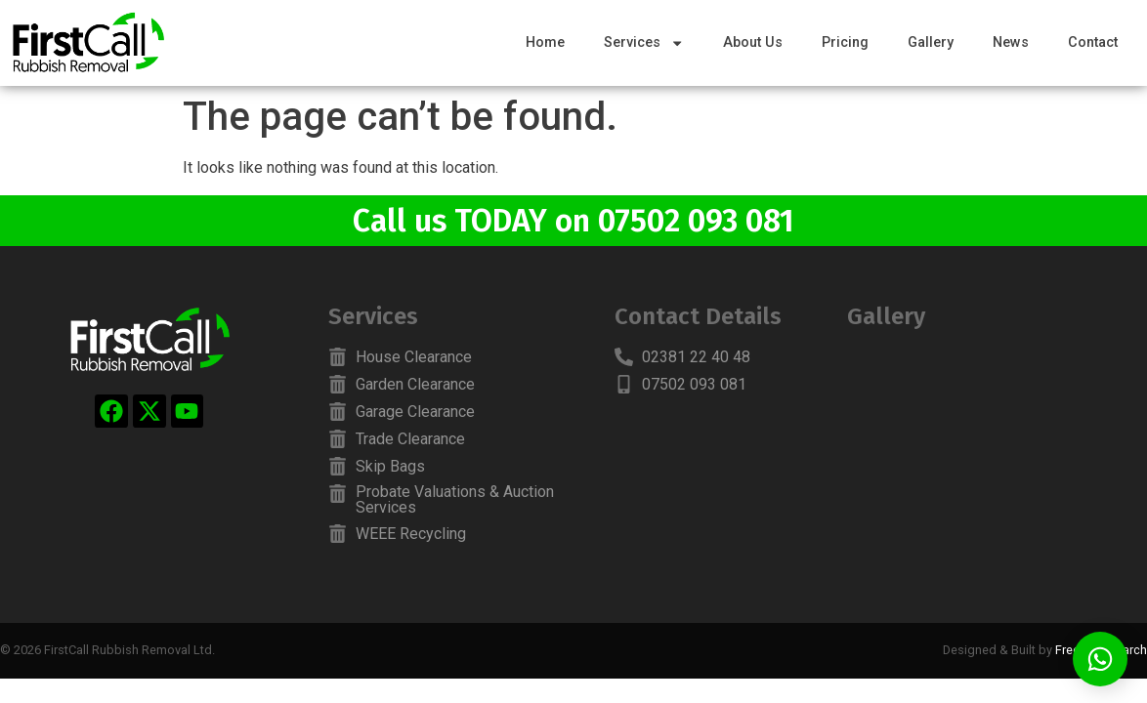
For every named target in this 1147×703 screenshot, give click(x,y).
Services (644, 43)
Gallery (931, 42)
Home (545, 42)
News (1011, 42)
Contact (1093, 42)
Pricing (845, 42)
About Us (753, 42)
